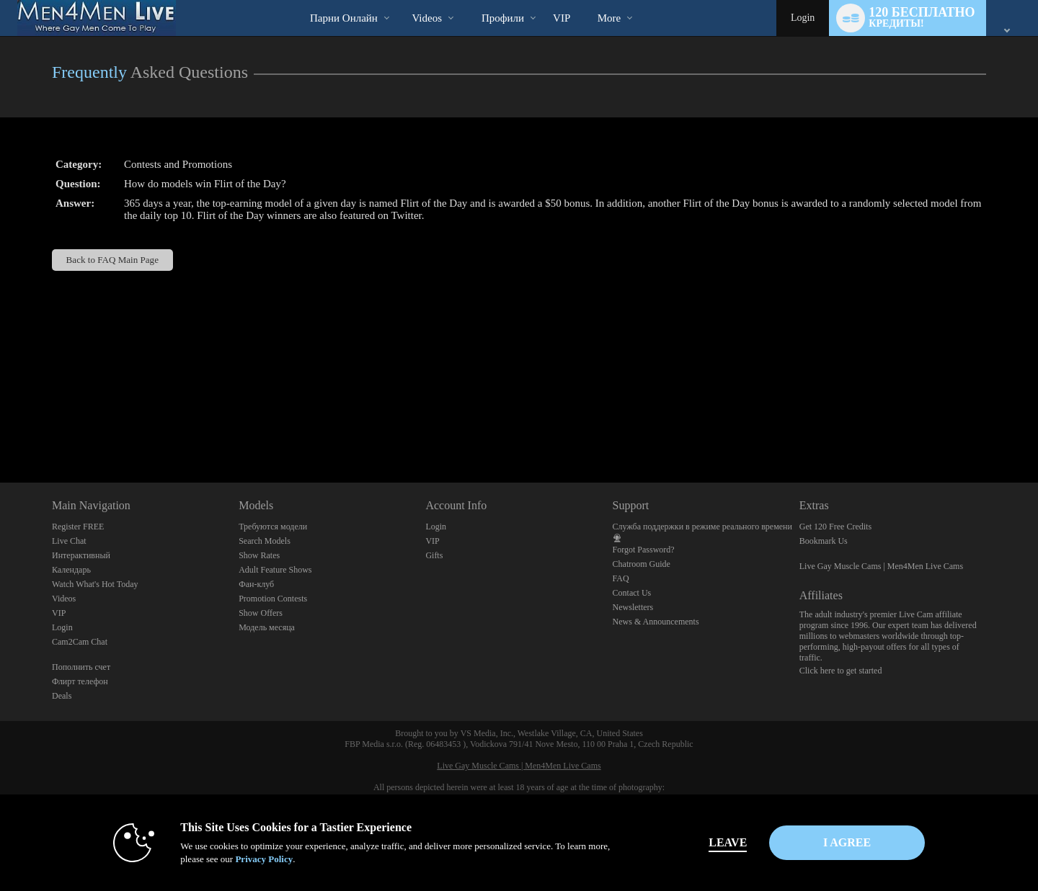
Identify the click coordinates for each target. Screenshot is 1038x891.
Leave (720, 842)
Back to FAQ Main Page (112, 259)
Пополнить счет (81, 667)
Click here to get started (840, 671)
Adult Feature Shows (275, 570)
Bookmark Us (823, 541)
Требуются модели (273, 526)
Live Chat (69, 541)
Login (803, 17)
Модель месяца (267, 627)
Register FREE (78, 526)
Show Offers (261, 613)
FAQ (621, 578)
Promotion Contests (273, 599)
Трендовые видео (399, 0)
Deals (61, 696)
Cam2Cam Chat (79, 642)
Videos (427, 18)
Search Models (264, 541)
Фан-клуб (256, 584)
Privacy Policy (256, 859)
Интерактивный (81, 555)
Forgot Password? (644, 550)
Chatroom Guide (641, 564)
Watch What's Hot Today (95, 584)
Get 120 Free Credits (835, 526)
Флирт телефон (80, 681)
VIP (561, 18)
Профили (503, 18)
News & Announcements (656, 622)
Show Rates (259, 555)
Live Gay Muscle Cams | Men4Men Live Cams (881, 566)
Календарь (71, 570)
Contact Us (632, 593)
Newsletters (633, 607)
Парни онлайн (344, 18)
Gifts (434, 555)
